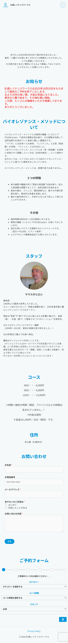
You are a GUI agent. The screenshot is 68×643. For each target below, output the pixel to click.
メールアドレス (13, 489)
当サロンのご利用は (15, 501)
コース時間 (34, 593)
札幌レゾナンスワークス (20, 4)
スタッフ (34, 604)
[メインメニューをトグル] (63, 5)
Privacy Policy (34, 631)
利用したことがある (17, 507)
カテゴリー (34, 582)
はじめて (12, 504)
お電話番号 (10, 477)
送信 (9, 541)
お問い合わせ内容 (14, 513)
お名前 (8, 464)
